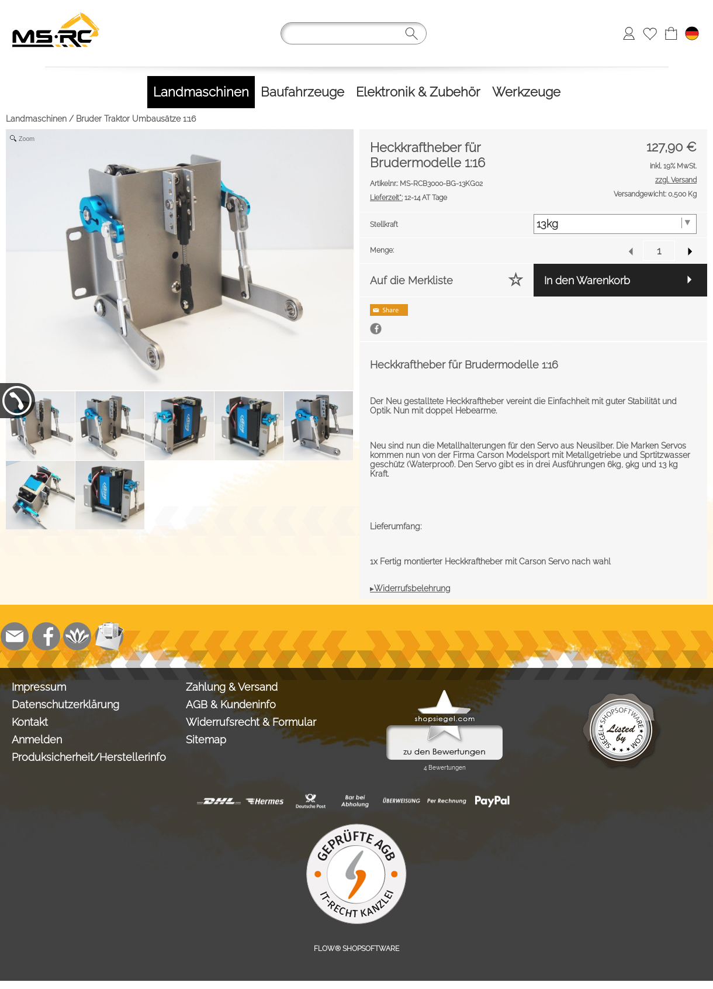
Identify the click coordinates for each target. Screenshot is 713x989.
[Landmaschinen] (201, 92)
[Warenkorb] (671, 33)
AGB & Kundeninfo (231, 704)
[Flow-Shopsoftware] (77, 636)
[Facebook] (46, 636)
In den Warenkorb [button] (587, 280)
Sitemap (206, 739)
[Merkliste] (649, 33)
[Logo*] (56, 12)
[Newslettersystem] (109, 636)
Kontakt (30, 722)
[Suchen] (354, 33)
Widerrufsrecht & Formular (251, 722)
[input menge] (659, 250)
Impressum (39, 687)
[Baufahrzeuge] (302, 92)
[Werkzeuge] (526, 92)
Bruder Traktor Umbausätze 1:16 (136, 118)
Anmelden (37, 739)
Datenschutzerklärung (65, 704)
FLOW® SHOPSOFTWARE (356, 949)
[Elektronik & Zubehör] (418, 92)
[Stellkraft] (615, 224)
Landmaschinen (36, 118)
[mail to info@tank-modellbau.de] (14, 636)
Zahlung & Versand (232, 687)
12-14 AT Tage (408, 198)
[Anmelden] (628, 33)
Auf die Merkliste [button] (411, 280)
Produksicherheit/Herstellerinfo (89, 757)
